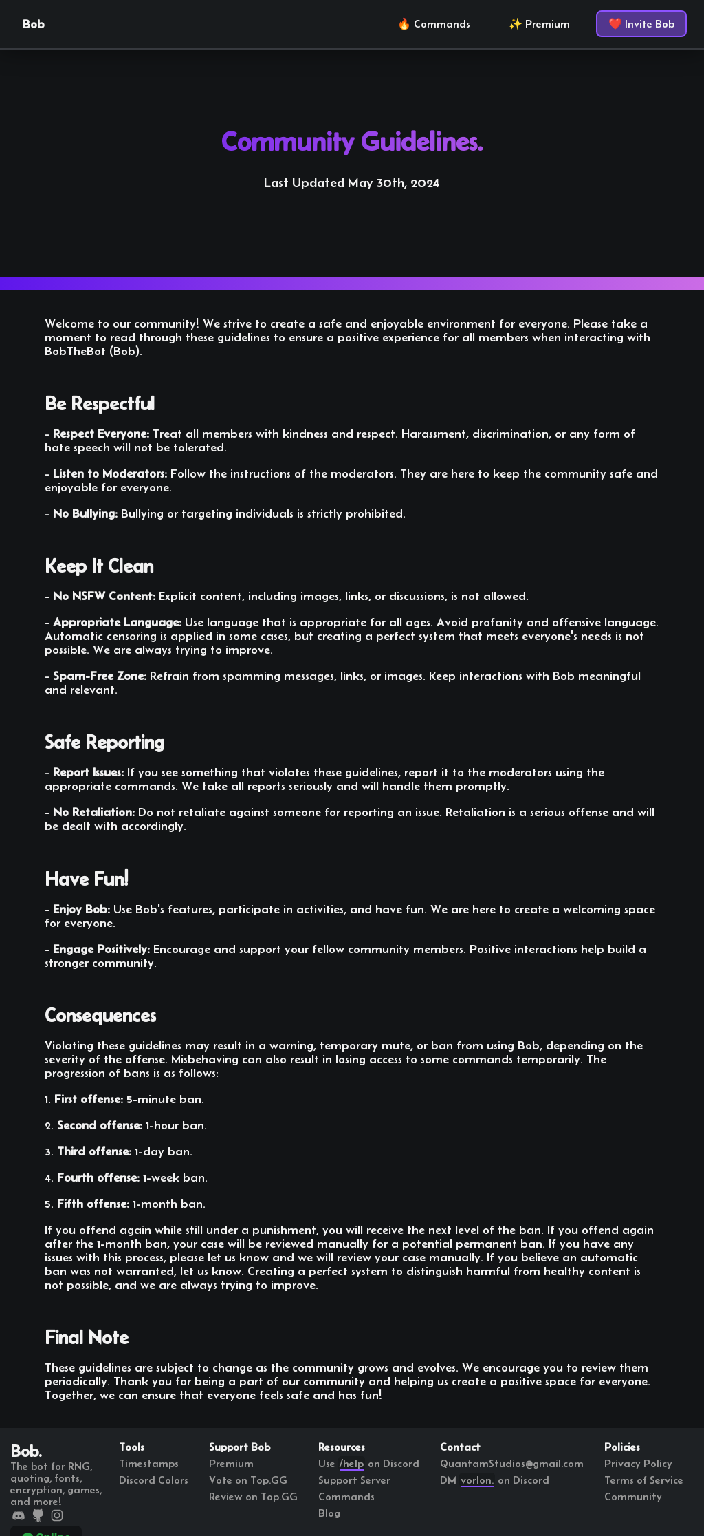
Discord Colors (153, 1480)
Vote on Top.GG (248, 1480)
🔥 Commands (433, 24)
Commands (346, 1496)
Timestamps (149, 1463)
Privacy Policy (638, 1463)
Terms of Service (643, 1480)
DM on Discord (494, 1480)
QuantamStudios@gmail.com (512, 1463)
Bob (34, 24)
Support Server (354, 1480)
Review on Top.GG (253, 1496)
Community (633, 1496)
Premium (231, 1463)
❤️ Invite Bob (641, 24)
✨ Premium (539, 24)
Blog (329, 1513)
